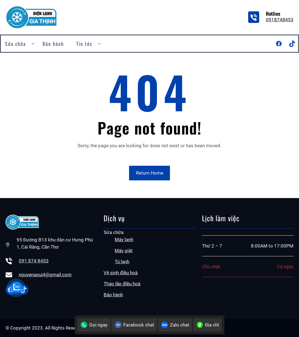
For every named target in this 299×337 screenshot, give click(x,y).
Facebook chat (134, 325)
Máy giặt (124, 250)
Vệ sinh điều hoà (121, 272)
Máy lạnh (124, 239)
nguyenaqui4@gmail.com (45, 274)
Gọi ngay (93, 325)
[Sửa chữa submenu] (33, 43)
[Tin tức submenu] (99, 43)
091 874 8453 (34, 261)
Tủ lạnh (122, 261)
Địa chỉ (207, 325)
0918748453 (279, 19)
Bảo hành (113, 294)
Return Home (149, 173)
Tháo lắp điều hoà (122, 283)
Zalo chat (175, 325)
